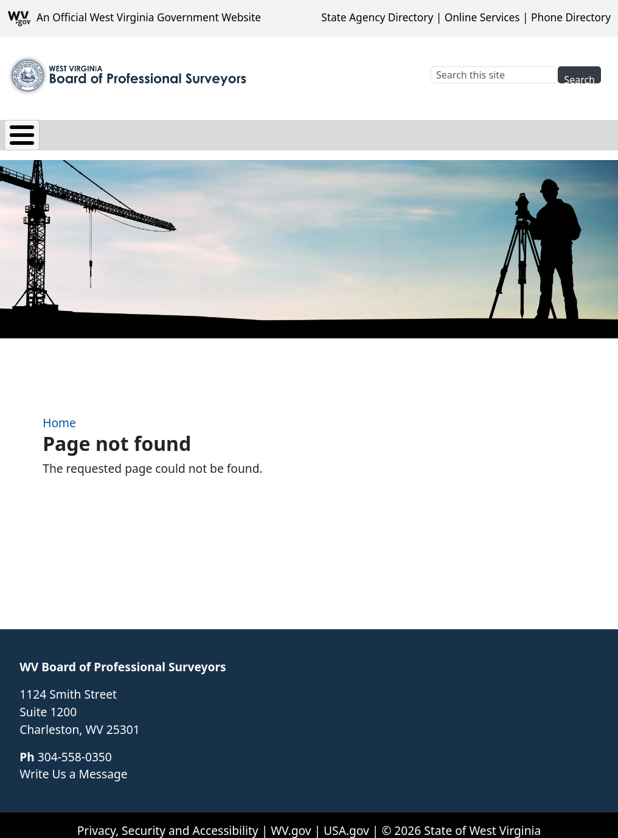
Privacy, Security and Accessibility (168, 821)
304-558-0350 (75, 747)
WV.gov (291, 821)
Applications (226, 132)
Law (157, 132)
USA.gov (346, 821)
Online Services (482, 17)
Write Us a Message (73, 765)
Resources (477, 132)
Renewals (398, 132)
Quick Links (561, 132)
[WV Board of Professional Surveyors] (128, 75)
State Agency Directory (377, 17)
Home (59, 413)
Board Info (92, 132)
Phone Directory (571, 17)
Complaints (316, 132)
